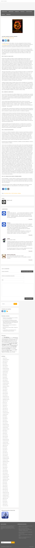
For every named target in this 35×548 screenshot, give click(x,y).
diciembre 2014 (5, 439)
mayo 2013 (4, 467)
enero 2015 (4, 437)
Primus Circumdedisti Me (6, 349)
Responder (30, 219)
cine (9, 338)
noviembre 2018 (5, 383)
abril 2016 (4, 420)
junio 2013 (4, 465)
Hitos (9, 342)
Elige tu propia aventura (6, 341)
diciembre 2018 (5, 381)
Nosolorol (4, 348)
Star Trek (9, 350)
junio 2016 (4, 417)
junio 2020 (4, 362)
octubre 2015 (5, 427)
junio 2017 (4, 403)
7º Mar (3, 337)
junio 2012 (4, 483)
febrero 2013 (5, 471)
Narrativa (17, 11)
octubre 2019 (5, 371)
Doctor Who (12, 340)
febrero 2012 (5, 489)
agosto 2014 (5, 445)
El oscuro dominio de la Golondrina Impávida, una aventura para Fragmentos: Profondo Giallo (25, 529)
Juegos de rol (4, 11)
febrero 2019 (5, 378)
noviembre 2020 (5, 359)
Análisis (6, 337)
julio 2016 (4, 415)
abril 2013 (4, 468)
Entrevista (12, 341)
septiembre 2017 (5, 399)
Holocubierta (3, 343)
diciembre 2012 (5, 474)
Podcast (14, 348)
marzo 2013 (5, 470)
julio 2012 (4, 482)
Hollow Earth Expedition (14, 342)
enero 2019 (4, 380)
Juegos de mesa (29, 11)
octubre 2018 (5, 384)
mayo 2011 (4, 502)
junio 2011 (4, 501)
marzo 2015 (5, 434)
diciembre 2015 (5, 424)
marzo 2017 (5, 408)
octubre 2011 (5, 495)
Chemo (8, 238)
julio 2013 (4, 464)
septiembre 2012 (5, 479)
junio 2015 (4, 430)
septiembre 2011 (5, 496)
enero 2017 (4, 411)
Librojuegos (11, 11)
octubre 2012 (5, 477)
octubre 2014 (5, 442)
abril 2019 (4, 377)
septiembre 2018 (5, 386)
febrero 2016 (5, 421)
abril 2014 (4, 451)
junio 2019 (4, 375)
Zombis (13, 351)
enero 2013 (4, 473)
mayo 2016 (4, 418)
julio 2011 (4, 499)
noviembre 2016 (5, 412)
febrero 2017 (5, 409)
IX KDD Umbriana (14, 193)
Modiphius (8, 347)
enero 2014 (4, 455)
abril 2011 (4, 504)
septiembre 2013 (5, 461)
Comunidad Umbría (5, 44)
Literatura (3, 347)
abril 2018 (4, 390)
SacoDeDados (7, 6)
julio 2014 (4, 446)
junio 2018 (4, 387)
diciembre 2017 (5, 396)
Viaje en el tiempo (5, 352)
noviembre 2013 (5, 458)
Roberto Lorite (11, 37)
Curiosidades (5, 340)
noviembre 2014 (5, 440)
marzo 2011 (5, 505)
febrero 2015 (5, 436)
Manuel (20, 537)
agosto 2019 (5, 372)
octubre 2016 (5, 414)
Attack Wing (11, 337)
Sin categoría (5, 37)
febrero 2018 (5, 393)
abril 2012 (4, 486)
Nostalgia (22, 11)
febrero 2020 (5, 365)
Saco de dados (12, 349)
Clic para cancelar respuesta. (27, 271)
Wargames (8, 14)
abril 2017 (4, 406)
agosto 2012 (5, 480)
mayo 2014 (4, 449)
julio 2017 (4, 402)
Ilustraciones (6, 343)
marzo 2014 (5, 452)
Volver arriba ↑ (31, 546)
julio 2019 (4, 374)
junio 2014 (4, 448)
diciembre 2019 (5, 368)
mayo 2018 (4, 389)
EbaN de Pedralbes (11, 254)
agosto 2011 (5, 498)
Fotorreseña (6, 342)
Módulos (11, 347)
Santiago (19, 193)
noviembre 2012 (5, 476)
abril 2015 (4, 433)
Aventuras (15, 337)
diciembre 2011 (5, 492)
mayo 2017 (4, 405)
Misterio (5, 347)
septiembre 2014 (5, 443)
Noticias (3, 14)
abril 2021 (4, 358)
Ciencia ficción (6, 338)
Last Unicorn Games (7, 346)
